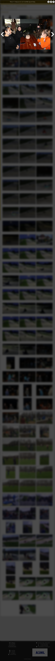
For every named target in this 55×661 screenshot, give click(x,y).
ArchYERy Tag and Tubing (29, 1)
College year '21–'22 (18, 1)
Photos (11, 1)
